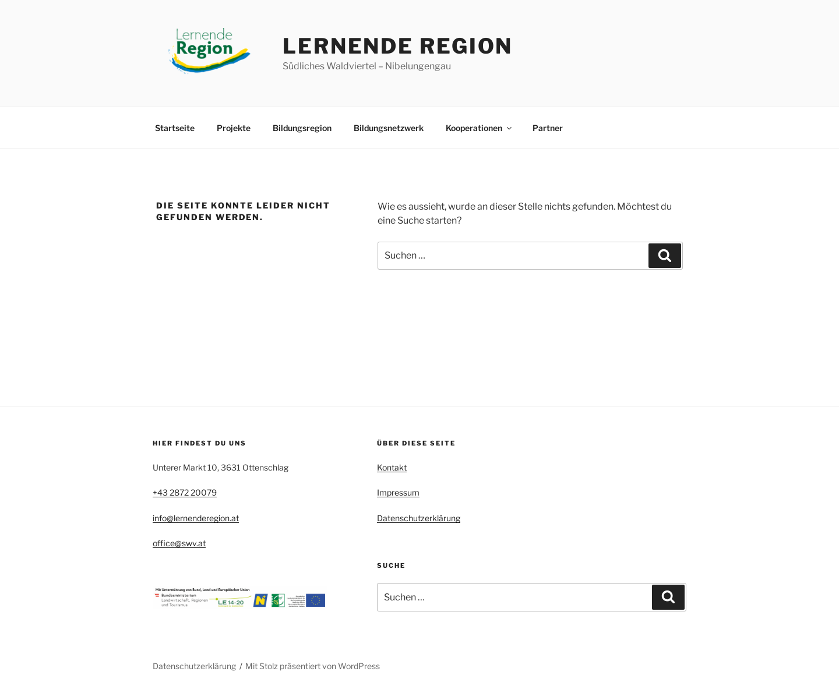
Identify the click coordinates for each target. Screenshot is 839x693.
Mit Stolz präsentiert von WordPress (312, 666)
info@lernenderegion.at (196, 518)
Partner (548, 128)
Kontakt (392, 467)
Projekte (234, 128)
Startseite (175, 128)
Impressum (398, 492)
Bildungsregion (302, 128)
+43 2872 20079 (185, 492)
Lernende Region (398, 46)
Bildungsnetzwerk (389, 128)
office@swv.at (179, 543)
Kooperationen (479, 128)
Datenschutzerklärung (418, 518)
